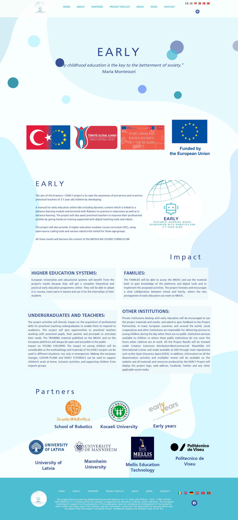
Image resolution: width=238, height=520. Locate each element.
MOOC (140, 7)
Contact (169, 7)
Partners (97, 7)
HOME (66, 7)
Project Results (120, 7)
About (81, 7)
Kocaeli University (119, 427)
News (154, 7)
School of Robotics (73, 427)
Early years (164, 426)
